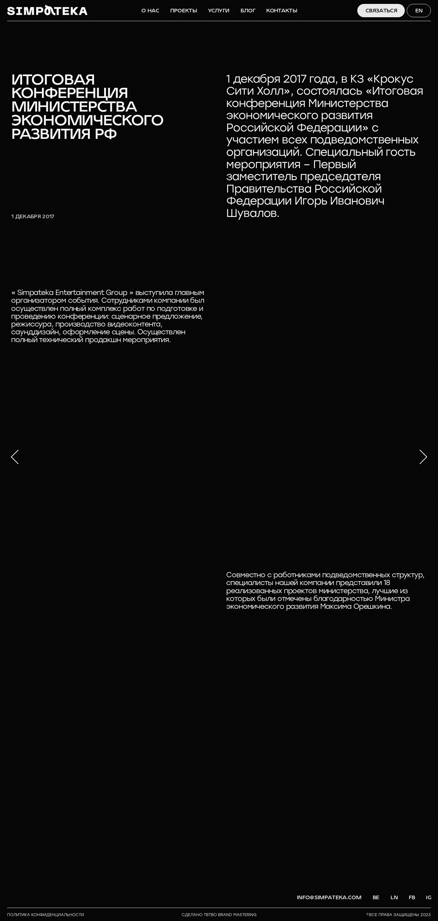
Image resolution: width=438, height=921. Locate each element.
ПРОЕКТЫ (183, 10)
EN (419, 10)
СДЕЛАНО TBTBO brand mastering (219, 914)
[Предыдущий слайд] (15, 456)
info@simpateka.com (329, 897)
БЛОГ (247, 10)
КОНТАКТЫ (281, 10)
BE (376, 897)
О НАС (150, 10)
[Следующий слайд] (423, 456)
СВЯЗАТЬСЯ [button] (381, 10)
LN (394, 897)
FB (412, 897)
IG (428, 897)
